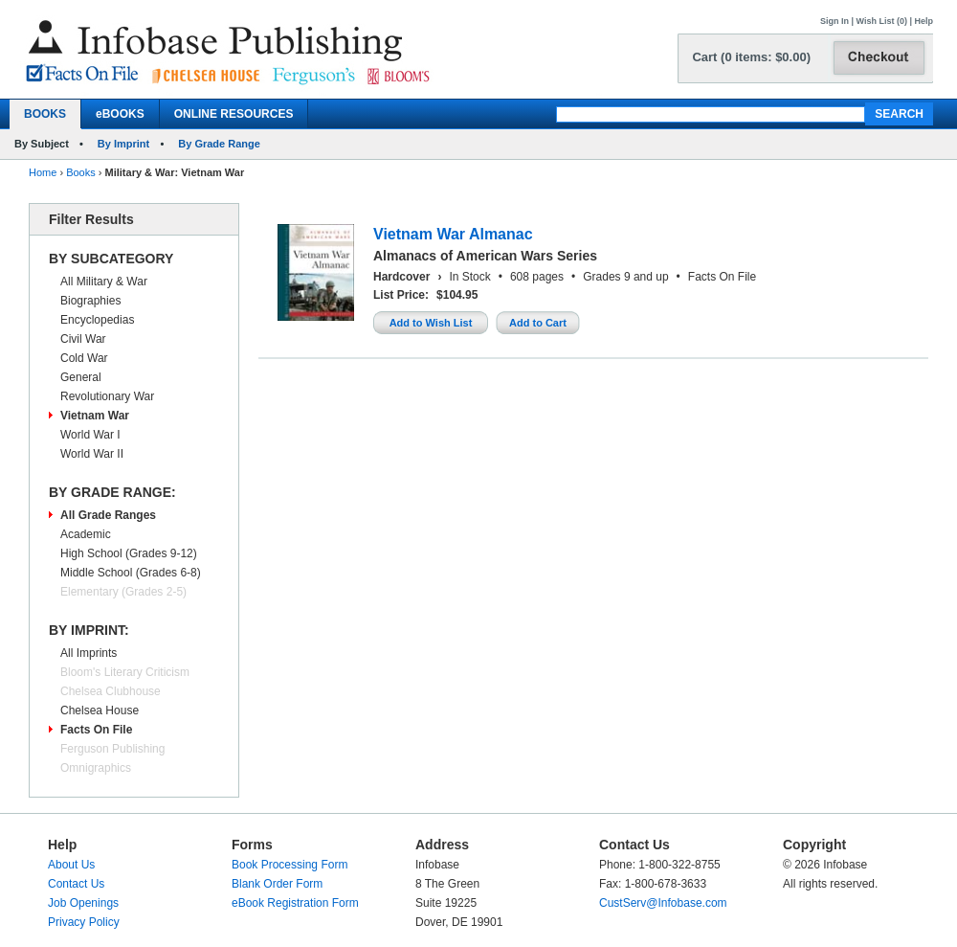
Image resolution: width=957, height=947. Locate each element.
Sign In (834, 21)
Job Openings (83, 903)
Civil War (83, 339)
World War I (90, 434)
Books (81, 172)
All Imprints (88, 653)
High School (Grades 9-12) (128, 553)
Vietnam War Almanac (453, 234)
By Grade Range (219, 143)
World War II (91, 454)
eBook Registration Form (295, 903)
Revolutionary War (107, 396)
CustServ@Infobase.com (663, 903)
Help (923, 21)
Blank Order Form (277, 884)
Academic (85, 534)
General (80, 377)
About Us (71, 864)
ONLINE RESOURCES (234, 114)
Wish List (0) (882, 21)
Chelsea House (99, 710)
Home (42, 172)
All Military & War (103, 281)
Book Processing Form (289, 864)
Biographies (90, 300)
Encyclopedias (97, 320)
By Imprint (123, 143)
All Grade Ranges (108, 515)
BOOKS (45, 114)
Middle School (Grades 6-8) (130, 572)
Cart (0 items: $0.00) (751, 57)
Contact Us (76, 884)
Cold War (84, 358)
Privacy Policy (84, 922)
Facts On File (96, 729)
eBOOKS (120, 114)
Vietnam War (94, 415)
